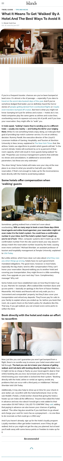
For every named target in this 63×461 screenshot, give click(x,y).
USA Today (8, 253)
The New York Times (43, 143)
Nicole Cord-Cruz (10, 23)
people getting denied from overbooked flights (30, 107)
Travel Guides (7, 10)
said (51, 404)
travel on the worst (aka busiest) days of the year (22, 101)
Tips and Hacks (22, 10)
